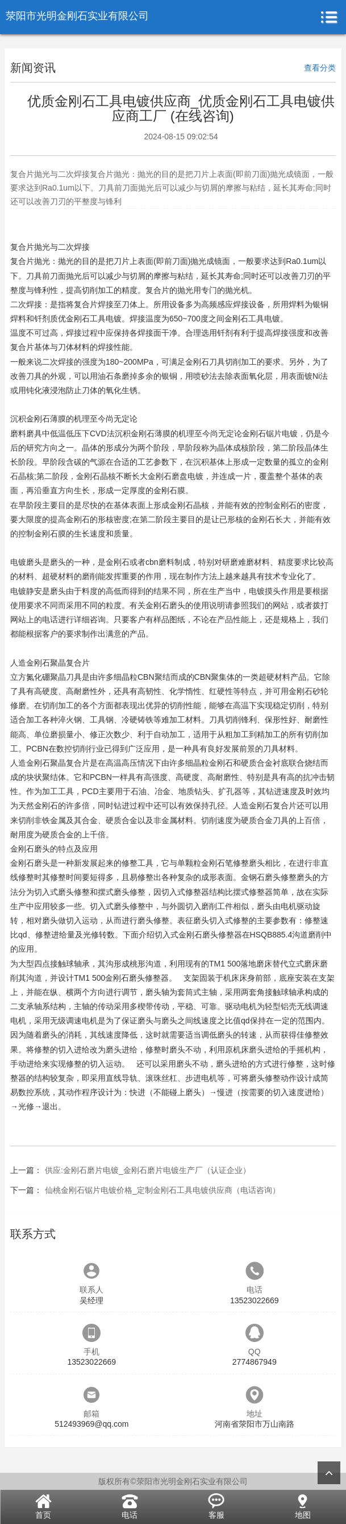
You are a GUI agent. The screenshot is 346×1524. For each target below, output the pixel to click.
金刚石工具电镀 (252, 318)
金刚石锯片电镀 (270, 433)
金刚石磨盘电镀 (175, 476)
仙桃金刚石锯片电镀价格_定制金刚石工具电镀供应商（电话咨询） (162, 1190)
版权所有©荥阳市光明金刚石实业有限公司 (172, 1481)
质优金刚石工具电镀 (86, 318)
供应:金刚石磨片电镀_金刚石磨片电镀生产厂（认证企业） (148, 1170)
